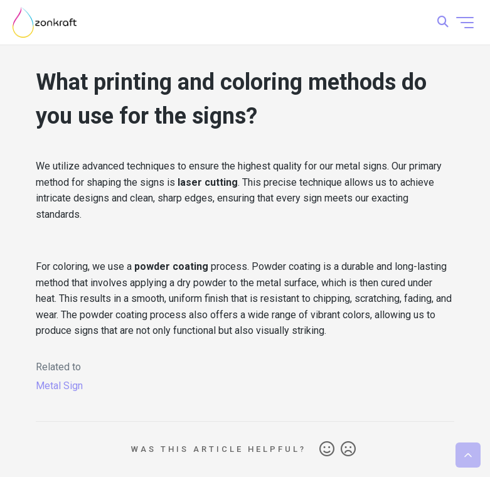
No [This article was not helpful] (348, 449)
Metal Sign (59, 386)
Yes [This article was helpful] (326, 449)
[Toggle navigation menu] (464, 22)
